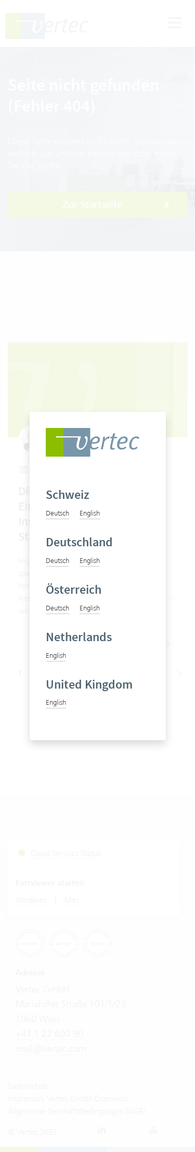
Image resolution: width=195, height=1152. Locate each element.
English (90, 513)
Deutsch (57, 513)
